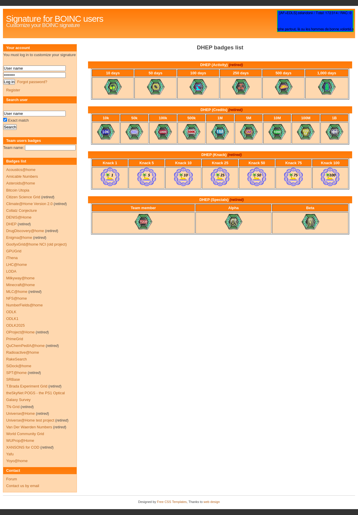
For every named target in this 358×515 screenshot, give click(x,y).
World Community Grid (25, 434)
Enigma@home (19, 237)
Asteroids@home (20, 183)
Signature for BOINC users (54, 19)
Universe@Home (20, 413)
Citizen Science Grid (23, 197)
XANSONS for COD (22, 447)
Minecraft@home (20, 285)
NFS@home (16, 298)
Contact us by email (22, 486)
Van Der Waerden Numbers (29, 427)
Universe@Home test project (30, 420)
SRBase (13, 379)
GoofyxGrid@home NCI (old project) (36, 244)
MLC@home (16, 291)
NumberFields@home (24, 305)
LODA (11, 271)
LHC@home (16, 264)
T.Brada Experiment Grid (26, 386)
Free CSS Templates (172, 502)
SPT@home (16, 372)
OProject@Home (20, 332)
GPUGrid (13, 251)
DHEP (11, 224)
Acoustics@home (21, 169)
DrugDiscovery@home (25, 231)
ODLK (11, 312)
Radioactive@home (22, 352)
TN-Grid (13, 407)
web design (212, 502)
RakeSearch (16, 359)
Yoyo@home (17, 461)
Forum (11, 479)
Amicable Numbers (22, 176)
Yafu (9, 454)
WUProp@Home (20, 440)
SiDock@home (18, 366)
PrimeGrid (14, 339)
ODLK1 (12, 318)
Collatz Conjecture (21, 210)
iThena (12, 258)
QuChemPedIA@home (25, 345)
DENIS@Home (18, 217)
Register (13, 90)
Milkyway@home (20, 278)
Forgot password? (32, 82)
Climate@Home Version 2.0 (29, 204)
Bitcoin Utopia (17, 190)
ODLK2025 (15, 325)
